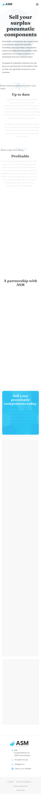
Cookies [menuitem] (10, 782)
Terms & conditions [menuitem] (23, 782)
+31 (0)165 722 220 (20, 760)
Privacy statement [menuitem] (20, 786)
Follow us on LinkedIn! (21, 769)
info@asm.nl (18, 764)
